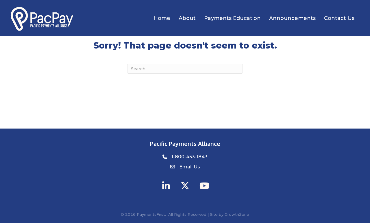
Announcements (292, 18)
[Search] (185, 69)
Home (161, 18)
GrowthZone (237, 214)
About (187, 18)
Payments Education (232, 18)
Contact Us (339, 18)
